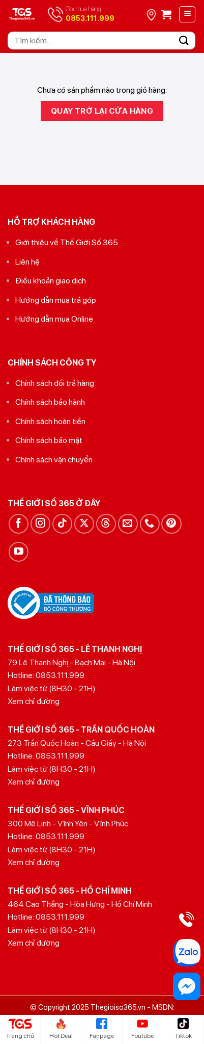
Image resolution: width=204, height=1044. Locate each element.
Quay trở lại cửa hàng (102, 111)
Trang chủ (20, 1028)
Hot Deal (61, 1028)
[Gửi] (184, 40)
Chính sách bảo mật (48, 440)
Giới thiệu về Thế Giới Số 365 (66, 242)
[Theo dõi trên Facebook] (18, 524)
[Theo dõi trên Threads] (106, 524)
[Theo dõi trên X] (84, 524)
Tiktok (183, 1028)
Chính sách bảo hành (50, 402)
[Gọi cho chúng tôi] (150, 524)
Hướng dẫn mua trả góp (55, 300)
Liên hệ (27, 262)
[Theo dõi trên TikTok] (62, 524)
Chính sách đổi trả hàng (54, 383)
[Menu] (187, 14)
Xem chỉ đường (34, 701)
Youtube (142, 1028)
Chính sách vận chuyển (54, 459)
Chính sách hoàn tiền (50, 421)
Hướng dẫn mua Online (54, 319)
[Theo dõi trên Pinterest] (171, 524)
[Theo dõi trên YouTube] (18, 552)
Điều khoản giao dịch (50, 280)
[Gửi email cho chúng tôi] (128, 524)
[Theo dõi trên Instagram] (40, 524)
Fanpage (102, 1028)
